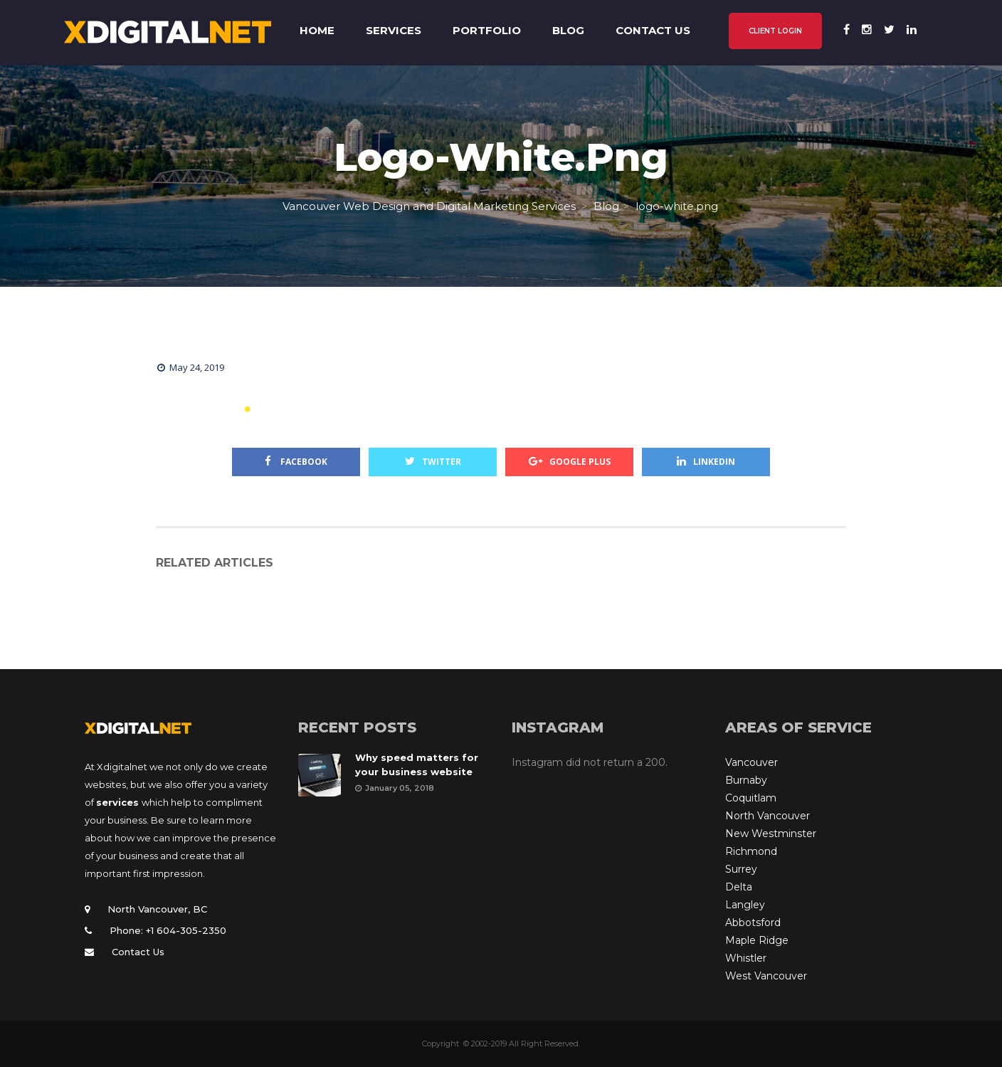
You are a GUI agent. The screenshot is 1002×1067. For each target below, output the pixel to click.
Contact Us (138, 951)
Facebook (296, 462)
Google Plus (570, 462)
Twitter (433, 462)
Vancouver (751, 762)
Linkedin (706, 462)
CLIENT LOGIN (775, 31)
